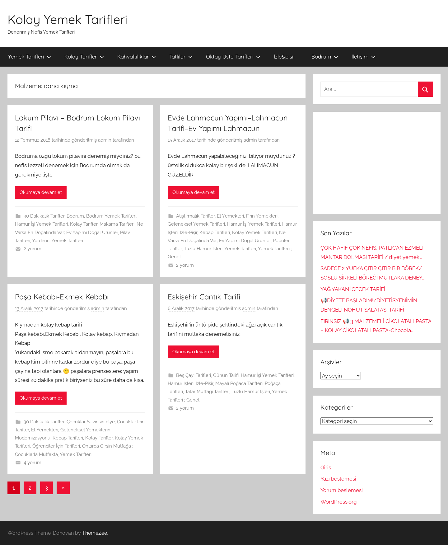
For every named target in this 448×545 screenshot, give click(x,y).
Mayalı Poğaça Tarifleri (239, 383)
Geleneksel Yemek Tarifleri (196, 224)
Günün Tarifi (226, 375)
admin (104, 140)
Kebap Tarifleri (214, 232)
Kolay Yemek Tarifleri (67, 19)
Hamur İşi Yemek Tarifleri (41, 224)
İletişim (364, 56)
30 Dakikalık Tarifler (44, 216)
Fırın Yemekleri (262, 216)
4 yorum (32, 462)
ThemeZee (94, 533)
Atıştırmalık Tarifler (195, 216)
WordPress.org (338, 502)
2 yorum (32, 248)
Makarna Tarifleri (117, 224)
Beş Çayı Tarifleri (193, 375)
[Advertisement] (376, 162)
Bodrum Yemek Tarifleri (111, 216)
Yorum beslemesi (341, 490)
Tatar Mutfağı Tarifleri (207, 391)
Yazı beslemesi (338, 479)
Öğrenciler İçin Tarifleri (56, 446)
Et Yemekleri (230, 216)
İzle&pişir (285, 56)
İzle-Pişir (188, 232)
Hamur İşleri (181, 383)
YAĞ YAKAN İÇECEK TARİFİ (352, 289)
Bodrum (324, 56)
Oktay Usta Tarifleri (233, 56)
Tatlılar (181, 56)
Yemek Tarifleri (29, 56)
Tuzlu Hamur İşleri (203, 248)
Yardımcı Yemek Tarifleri (57, 240)
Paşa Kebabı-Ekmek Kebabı (62, 296)
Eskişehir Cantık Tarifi (204, 296)
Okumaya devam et (41, 192)
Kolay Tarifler (84, 56)
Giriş (325, 467)
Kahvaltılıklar (136, 56)
